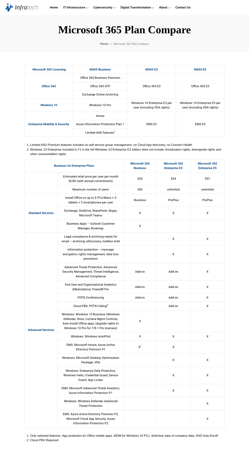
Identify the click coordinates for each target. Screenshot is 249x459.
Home (54, 7)
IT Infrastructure (74, 7)
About (163, 7)
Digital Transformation (136, 7)
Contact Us (183, 7)
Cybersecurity (102, 7)
